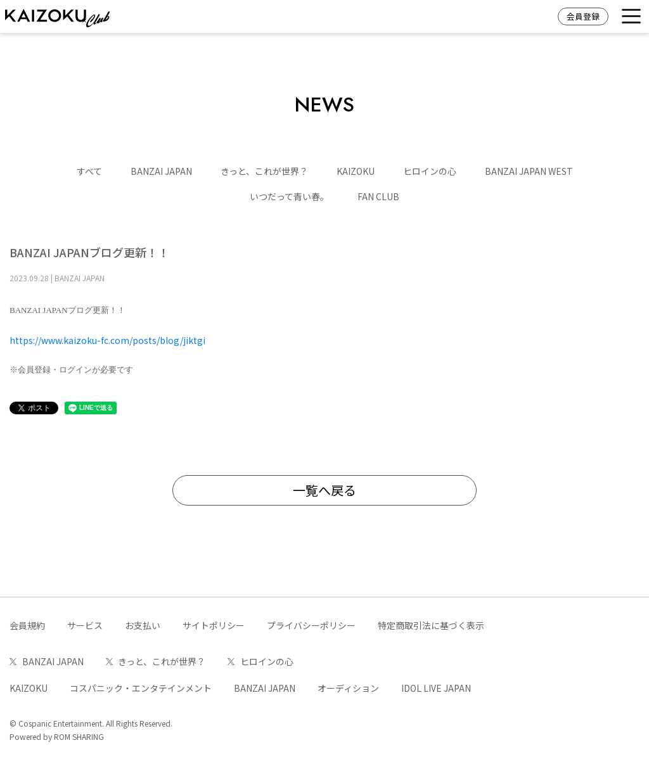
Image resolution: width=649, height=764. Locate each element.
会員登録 (583, 16)
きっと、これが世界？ (264, 171)
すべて (89, 171)
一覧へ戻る (324, 490)
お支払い (142, 625)
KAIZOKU (356, 171)
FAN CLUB (378, 196)
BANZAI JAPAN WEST (529, 171)
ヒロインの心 (429, 171)
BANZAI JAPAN (161, 171)
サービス (85, 625)
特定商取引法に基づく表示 (431, 625)
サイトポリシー (214, 625)
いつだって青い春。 (289, 196)
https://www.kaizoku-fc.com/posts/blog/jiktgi (107, 340)
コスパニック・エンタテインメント (141, 688)
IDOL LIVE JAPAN (436, 688)
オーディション (348, 688)
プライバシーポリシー (311, 625)
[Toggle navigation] (631, 17)
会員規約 (27, 625)
